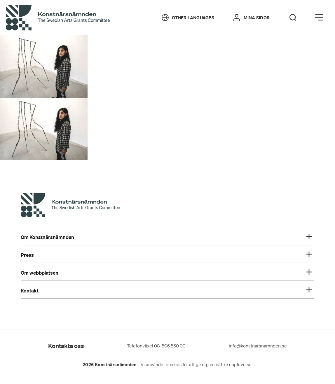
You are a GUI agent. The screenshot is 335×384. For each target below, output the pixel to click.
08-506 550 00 (170, 346)
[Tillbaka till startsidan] (58, 18)
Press (166, 255)
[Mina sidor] (251, 17)
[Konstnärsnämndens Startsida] (70, 206)
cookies (174, 364)
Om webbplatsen (166, 272)
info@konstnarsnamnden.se (258, 346)
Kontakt (166, 290)
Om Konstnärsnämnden (166, 237)
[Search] (293, 17)
